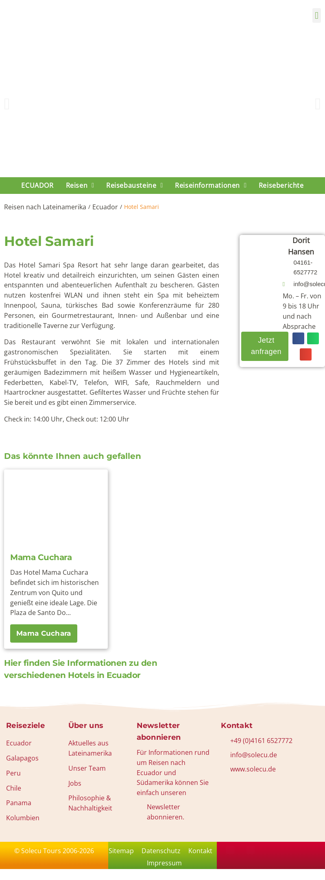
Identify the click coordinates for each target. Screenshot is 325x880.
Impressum (182, 865)
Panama (18, 802)
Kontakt (143, 865)
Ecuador (105, 206)
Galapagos (22, 758)
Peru (13, 773)
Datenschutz (177, 851)
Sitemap (135, 851)
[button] (316, 15)
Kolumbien (22, 817)
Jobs (74, 783)
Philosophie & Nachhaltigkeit (90, 803)
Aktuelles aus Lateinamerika (90, 748)
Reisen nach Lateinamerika (45, 206)
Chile (13, 788)
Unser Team (87, 768)
